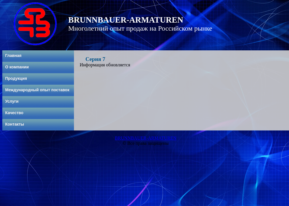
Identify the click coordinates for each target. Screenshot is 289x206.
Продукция (16, 78)
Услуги (12, 101)
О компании (17, 67)
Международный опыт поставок (37, 90)
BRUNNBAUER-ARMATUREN (145, 138)
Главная (13, 55)
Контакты (14, 124)
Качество (14, 112)
